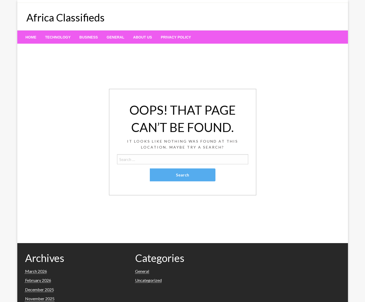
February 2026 (38, 280)
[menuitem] (31, 37)
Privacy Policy (176, 37)
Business (88, 37)
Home (31, 37)
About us (142, 37)
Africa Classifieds (65, 17)
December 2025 (39, 289)
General (115, 37)
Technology (58, 37)
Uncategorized (148, 280)
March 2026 (36, 271)
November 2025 (40, 298)
